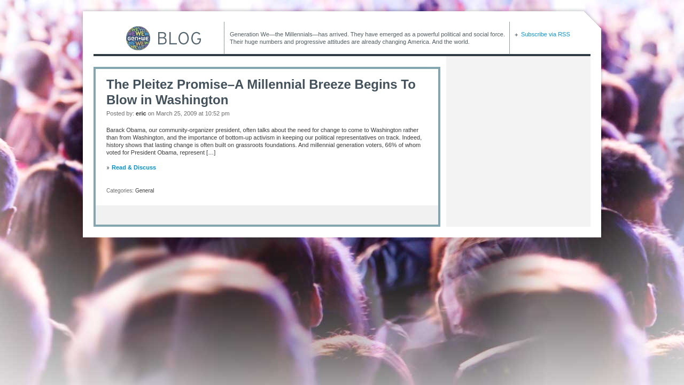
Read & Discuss (134, 167)
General (144, 191)
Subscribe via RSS (544, 34)
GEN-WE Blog (147, 38)
